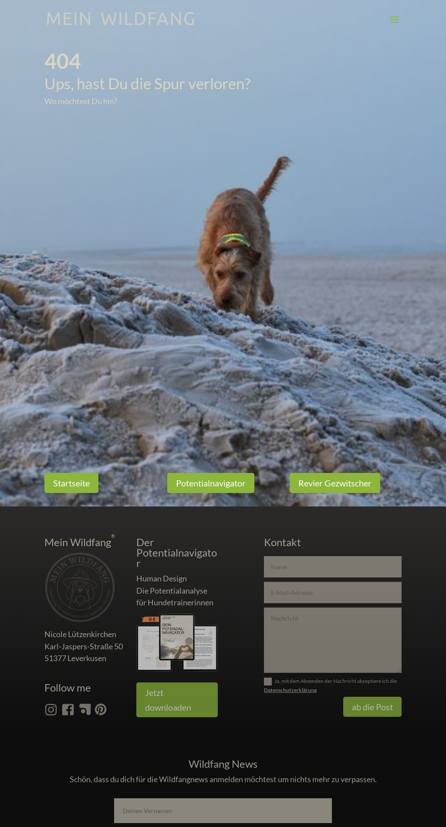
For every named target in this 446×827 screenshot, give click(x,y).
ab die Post (372, 707)
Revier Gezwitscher (335, 483)
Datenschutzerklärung (290, 690)
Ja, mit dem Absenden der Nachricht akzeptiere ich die (330, 685)
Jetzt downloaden (168, 699)
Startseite (71, 483)
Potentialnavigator (211, 483)
